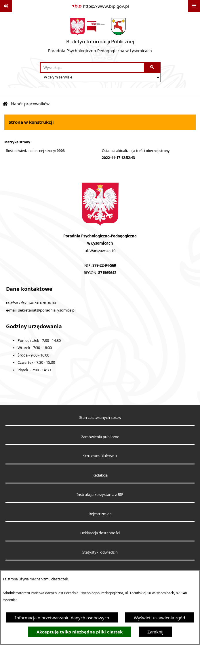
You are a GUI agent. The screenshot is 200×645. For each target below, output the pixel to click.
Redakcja (100, 475)
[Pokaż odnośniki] (6, 6)
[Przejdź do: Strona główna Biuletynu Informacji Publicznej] (5, 104)
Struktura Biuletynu (100, 455)
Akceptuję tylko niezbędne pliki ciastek (80, 632)
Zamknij (155, 632)
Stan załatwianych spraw (100, 417)
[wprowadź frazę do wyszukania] (92, 67)
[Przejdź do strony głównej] (100, 37)
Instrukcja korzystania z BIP (100, 494)
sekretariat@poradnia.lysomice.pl (46, 310)
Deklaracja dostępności (100, 532)
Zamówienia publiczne (100, 436)
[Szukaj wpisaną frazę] (153, 67)
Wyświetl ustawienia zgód (159, 617)
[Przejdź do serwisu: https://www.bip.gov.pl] (100, 6)
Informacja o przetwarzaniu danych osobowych (62, 617)
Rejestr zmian (100, 513)
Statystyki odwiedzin (100, 552)
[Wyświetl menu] (194, 6)
